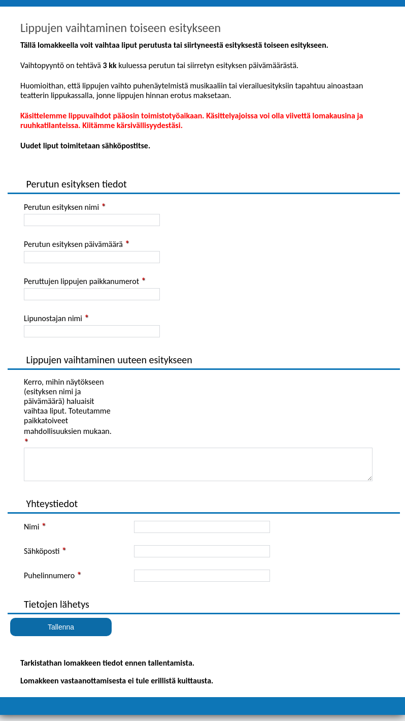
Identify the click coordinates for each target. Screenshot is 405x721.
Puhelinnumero (49, 581)
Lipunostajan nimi (53, 318)
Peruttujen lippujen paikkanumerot (81, 281)
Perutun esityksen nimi (61, 207)
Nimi (31, 533)
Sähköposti (41, 557)
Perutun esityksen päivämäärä (73, 244)
